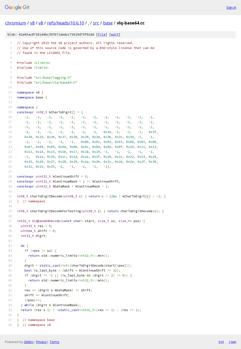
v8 (32, 23)
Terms (54, 342)
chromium (15, 23)
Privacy (41, 342)
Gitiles (28, 342)
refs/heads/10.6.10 (65, 23)
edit (115, 34)
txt (221, 342)
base (108, 23)
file (101, 34)
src (96, 23)
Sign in (231, 7)
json (232, 342)
